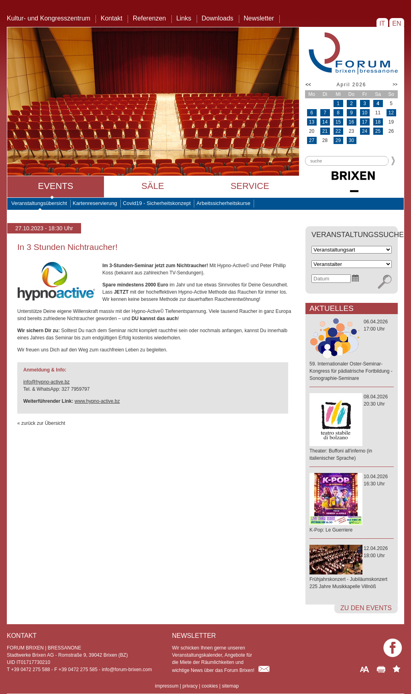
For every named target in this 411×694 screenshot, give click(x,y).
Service (249, 186)
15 (338, 122)
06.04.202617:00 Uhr (351, 350)
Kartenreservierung (95, 203)
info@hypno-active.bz (46, 382)
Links (183, 18)
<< (308, 84)
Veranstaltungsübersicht (39, 203)
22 (338, 131)
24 (364, 131)
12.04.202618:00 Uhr (351, 568)
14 (325, 122)
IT (382, 23)
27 (311, 140)
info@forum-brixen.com (127, 669)
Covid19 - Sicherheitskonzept (157, 203)
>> (395, 84)
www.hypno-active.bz (97, 401)
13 (311, 122)
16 (351, 122)
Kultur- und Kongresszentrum (48, 18)
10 (364, 113)
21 (325, 131)
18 (377, 122)
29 (338, 140)
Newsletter (259, 18)
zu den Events (366, 608)
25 (377, 131)
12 (391, 113)
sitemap (230, 686)
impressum (167, 686)
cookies (209, 686)
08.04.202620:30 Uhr (351, 428)
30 (351, 140)
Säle (152, 186)
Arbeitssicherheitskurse (223, 203)
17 (364, 122)
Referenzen (149, 18)
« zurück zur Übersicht (41, 423)
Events (55, 186)
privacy (189, 686)
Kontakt (111, 18)
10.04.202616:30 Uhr (351, 504)
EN (397, 23)
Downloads (217, 18)
